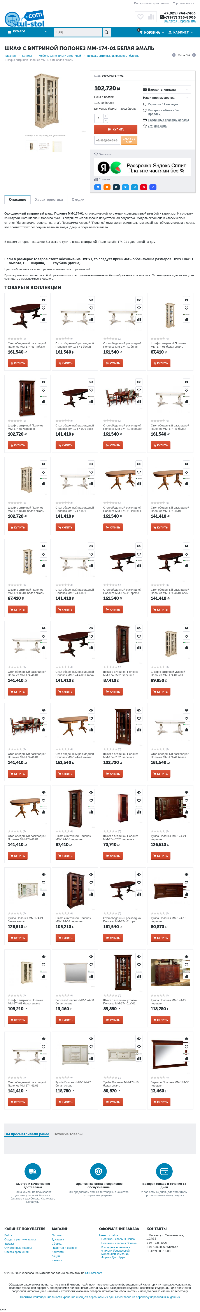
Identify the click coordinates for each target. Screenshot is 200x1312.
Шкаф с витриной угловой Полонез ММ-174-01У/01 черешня (120, 1003)
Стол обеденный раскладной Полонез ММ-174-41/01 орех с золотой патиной (75, 429)
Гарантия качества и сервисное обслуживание (99, 1185)
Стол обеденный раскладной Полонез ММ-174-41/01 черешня (27, 757)
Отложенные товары (18, 1247)
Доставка (58, 1239)
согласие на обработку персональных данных (149, 1297)
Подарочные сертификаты (151, 3)
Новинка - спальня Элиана (119, 1243)
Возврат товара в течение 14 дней (164, 1185)
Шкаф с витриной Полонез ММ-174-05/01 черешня (121, 673)
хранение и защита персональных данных (91, 1297)
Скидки (78, 199)
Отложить (105, 154)
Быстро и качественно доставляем (33, 1185)
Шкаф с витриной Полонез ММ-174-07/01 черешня (121, 837)
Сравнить (105, 179)
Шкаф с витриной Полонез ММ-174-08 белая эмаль (25, 1002)
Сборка (57, 1243)
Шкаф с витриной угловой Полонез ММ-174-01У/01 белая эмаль (168, 675)
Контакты (170, 21)
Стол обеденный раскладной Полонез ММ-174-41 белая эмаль (75, 347)
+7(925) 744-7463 (180, 13)
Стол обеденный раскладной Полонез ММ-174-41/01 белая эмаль (75, 593)
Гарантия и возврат (64, 1247)
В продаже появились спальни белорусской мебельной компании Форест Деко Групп (115, 1252)
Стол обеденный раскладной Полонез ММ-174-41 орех (122, 919)
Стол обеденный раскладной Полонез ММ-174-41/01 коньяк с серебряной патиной (170, 511)
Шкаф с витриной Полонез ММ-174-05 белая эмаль (168, 345)
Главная (10, 55)
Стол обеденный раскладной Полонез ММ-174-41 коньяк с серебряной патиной (122, 511)
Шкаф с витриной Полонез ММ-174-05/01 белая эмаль (26, 591)
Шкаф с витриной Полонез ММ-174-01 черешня (25, 427)
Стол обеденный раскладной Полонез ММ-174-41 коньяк (75, 755)
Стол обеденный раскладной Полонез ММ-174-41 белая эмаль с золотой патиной (170, 429)
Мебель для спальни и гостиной (60, 55)
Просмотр (43, 299)
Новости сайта (108, 1235)
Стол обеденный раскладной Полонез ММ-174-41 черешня (122, 427)
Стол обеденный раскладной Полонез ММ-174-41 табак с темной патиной (27, 347)
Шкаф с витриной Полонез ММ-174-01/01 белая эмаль (26, 509)
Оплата (57, 1235)
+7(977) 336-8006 (180, 17)
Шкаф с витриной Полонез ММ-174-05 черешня (73, 837)
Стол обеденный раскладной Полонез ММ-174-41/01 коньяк (27, 839)
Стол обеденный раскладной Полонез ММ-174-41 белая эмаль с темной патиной (170, 757)
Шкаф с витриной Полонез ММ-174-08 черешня (73, 919)
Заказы (9, 1243)
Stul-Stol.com (93, 1273)
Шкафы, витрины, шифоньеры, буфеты (113, 55)
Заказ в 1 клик (129, 140)
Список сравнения (16, 1252)
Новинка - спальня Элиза (118, 1239)
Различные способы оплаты (168, 120)
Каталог (19, 31)
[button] (97, 187)
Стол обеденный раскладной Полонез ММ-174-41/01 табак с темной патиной (75, 675)
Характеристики (49, 199)
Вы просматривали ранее (26, 1134)
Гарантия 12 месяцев (163, 104)
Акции (56, 1256)
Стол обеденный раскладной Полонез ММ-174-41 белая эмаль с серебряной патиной (122, 347)
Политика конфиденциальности (41, 1297)
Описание (17, 199)
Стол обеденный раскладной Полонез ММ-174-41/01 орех (170, 591)
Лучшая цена (157, 125)
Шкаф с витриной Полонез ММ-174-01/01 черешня (121, 755)
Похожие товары (68, 1134)
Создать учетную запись (20, 1239)
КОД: (97, 75)
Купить (118, 129)
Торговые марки (183, 3)
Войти (8, 1235)
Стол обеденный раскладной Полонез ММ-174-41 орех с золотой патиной (122, 593)
